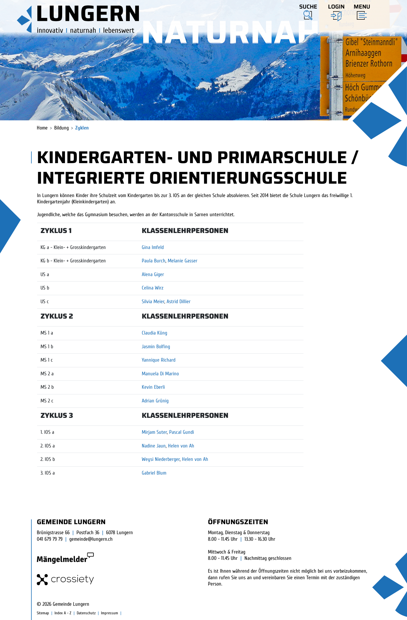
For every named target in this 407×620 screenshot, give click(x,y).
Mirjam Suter (154, 432)
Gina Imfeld (153, 247)
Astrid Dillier (179, 302)
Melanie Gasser (182, 261)
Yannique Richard (158, 360)
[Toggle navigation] (360, 10)
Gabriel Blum (154, 473)
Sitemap (43, 613)
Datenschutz (86, 613)
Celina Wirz (152, 288)
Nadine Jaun (154, 446)
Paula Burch (153, 261)
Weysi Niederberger (161, 459)
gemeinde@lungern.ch (91, 539)
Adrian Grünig (155, 401)
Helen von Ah (181, 446)
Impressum (109, 613)
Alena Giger (153, 274)
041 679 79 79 (49, 539)
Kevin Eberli (153, 387)
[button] (308, 11)
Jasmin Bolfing (156, 347)
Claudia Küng (154, 333)
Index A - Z (62, 613)
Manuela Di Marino (160, 374)
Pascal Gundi (181, 432)
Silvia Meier (153, 302)
